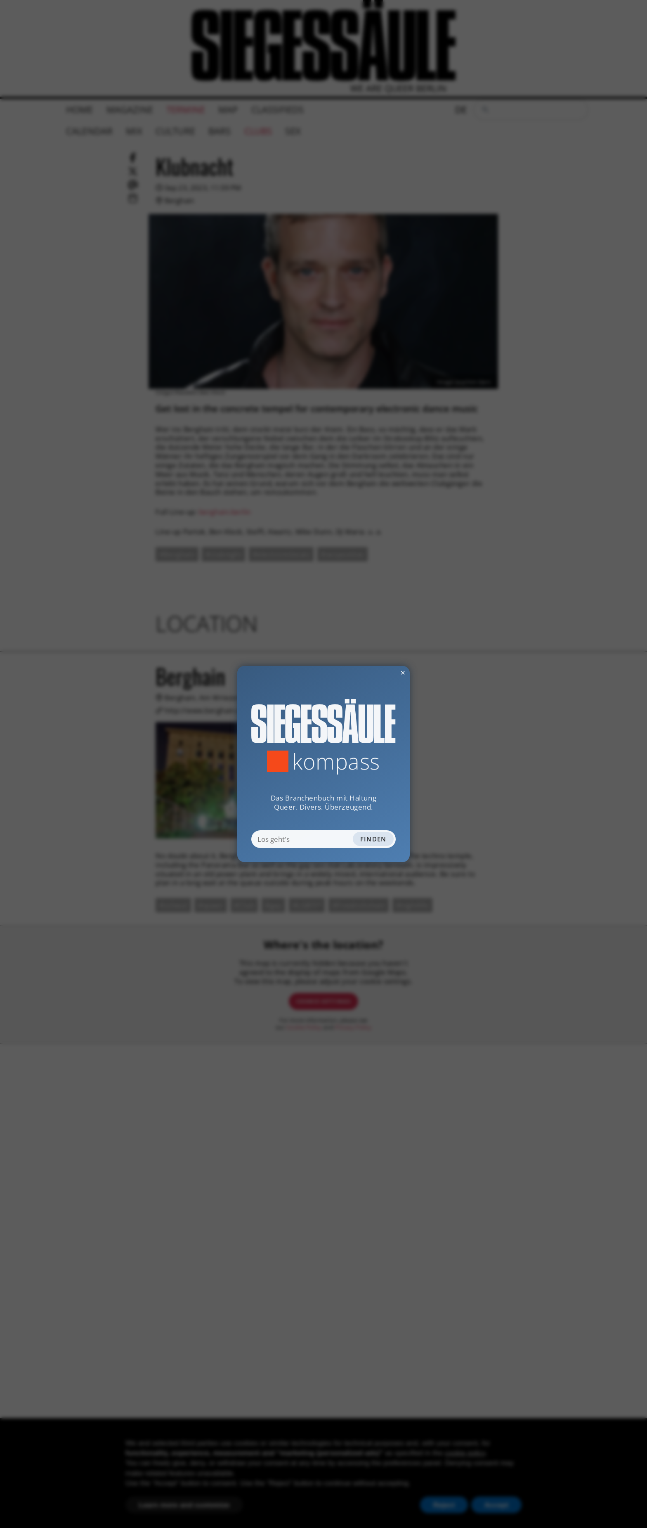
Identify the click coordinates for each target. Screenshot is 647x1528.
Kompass (336, 761)
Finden (373, 839)
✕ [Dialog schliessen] (382, 672)
